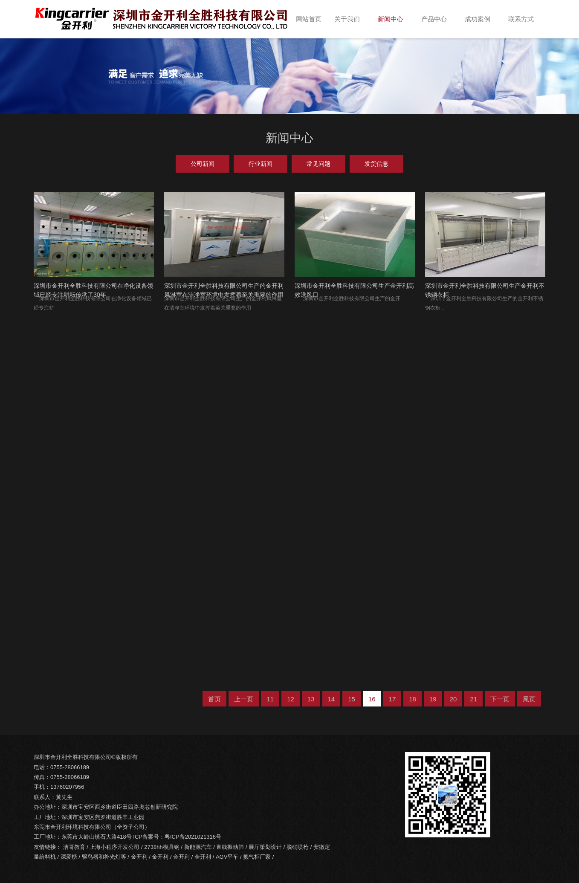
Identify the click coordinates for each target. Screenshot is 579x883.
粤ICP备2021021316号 (193, 837)
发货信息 (376, 163)
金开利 (139, 857)
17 (392, 699)
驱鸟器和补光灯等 (104, 857)
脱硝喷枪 (298, 847)
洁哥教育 (74, 847)
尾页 (529, 699)
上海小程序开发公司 (114, 847)
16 (372, 699)
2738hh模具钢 (161, 847)
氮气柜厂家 (257, 857)
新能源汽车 (198, 847)
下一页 (500, 699)
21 (473, 699)
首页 (214, 699)
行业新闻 (260, 163)
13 (311, 699)
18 (412, 699)
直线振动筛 (230, 847)
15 (351, 699)
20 (453, 699)
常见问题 (318, 163)
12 (290, 699)
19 (433, 699)
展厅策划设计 (265, 847)
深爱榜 (69, 857)
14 (331, 699)
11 (270, 699)
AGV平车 (227, 857)
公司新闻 (202, 163)
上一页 (243, 699)
